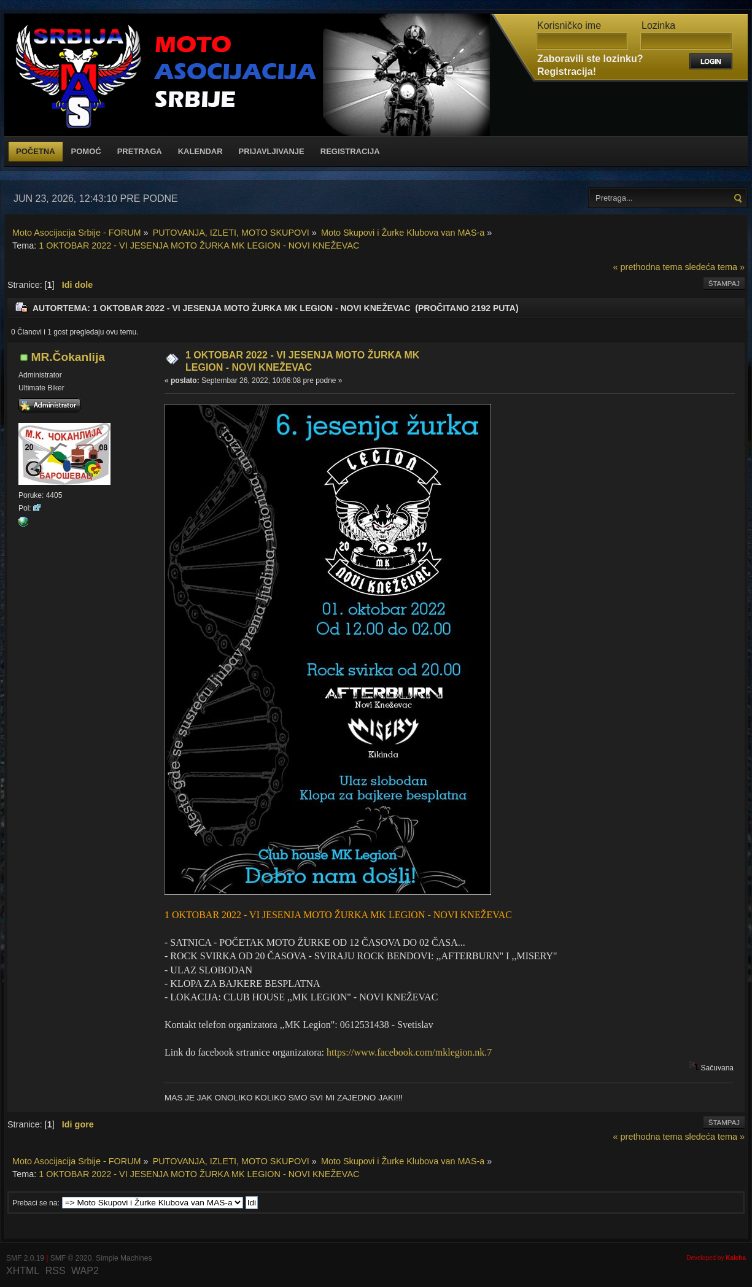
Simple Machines (124, 1258)
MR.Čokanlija (67, 356)
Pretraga (139, 151)
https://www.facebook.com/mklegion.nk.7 (409, 1052)
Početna (35, 151)
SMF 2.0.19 (25, 1258)
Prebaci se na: (36, 1203)
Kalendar (200, 151)
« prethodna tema (648, 267)
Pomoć (86, 151)
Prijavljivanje (271, 151)
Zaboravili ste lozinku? (590, 58)
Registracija (350, 151)
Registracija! (566, 71)
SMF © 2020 (71, 1258)
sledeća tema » (714, 267)
